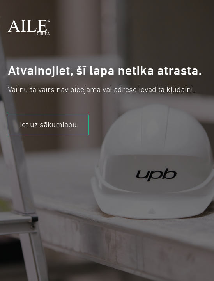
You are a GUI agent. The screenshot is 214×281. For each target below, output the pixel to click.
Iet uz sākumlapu (48, 124)
